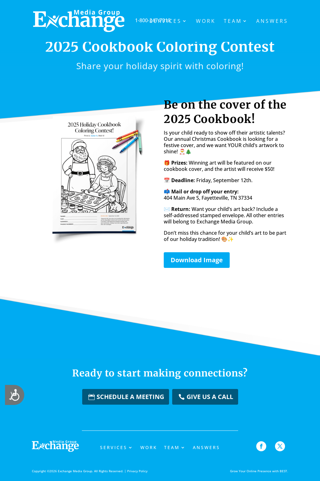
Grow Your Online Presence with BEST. (259, 471)
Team (233, 21)
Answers (272, 21)
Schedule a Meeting (130, 396)
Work (206, 21)
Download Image (197, 260)
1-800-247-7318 (121, 20)
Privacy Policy (137, 471)
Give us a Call (210, 396)
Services (166, 21)
